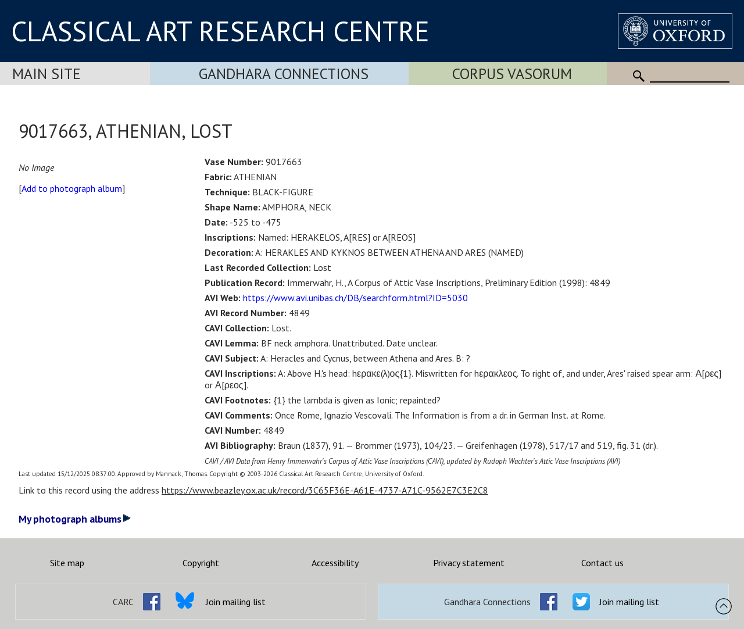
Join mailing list (236, 601)
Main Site (46, 73)
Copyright (201, 563)
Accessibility (335, 563)
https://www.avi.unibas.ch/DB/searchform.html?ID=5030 (355, 297)
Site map (67, 563)
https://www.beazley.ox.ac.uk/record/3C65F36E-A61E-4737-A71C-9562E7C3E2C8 (325, 490)
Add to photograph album (72, 188)
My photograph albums (75, 519)
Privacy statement (469, 563)
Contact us (602, 563)
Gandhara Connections (284, 73)
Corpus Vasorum (512, 73)
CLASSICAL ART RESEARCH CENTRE (220, 31)
